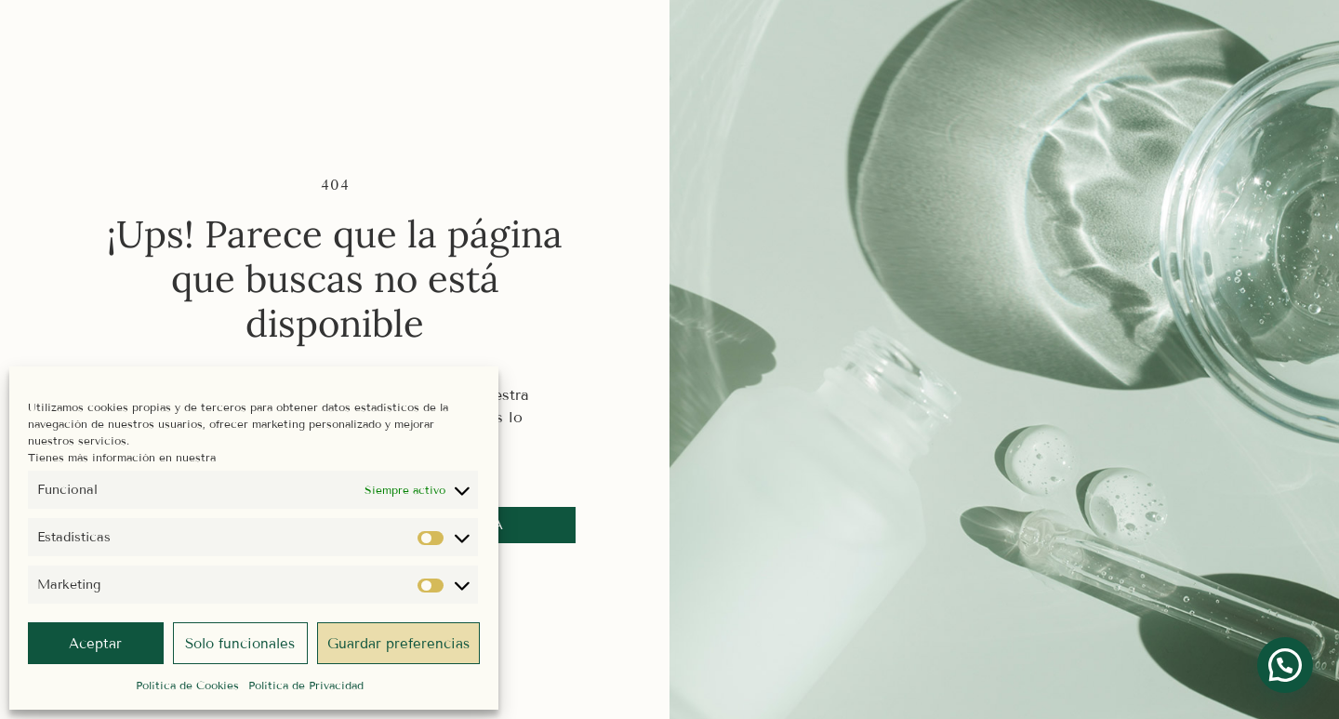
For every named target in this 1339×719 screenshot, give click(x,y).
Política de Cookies (187, 685)
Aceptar (95, 643)
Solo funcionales (240, 643)
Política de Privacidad (306, 685)
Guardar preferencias (398, 643)
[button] (1285, 665)
